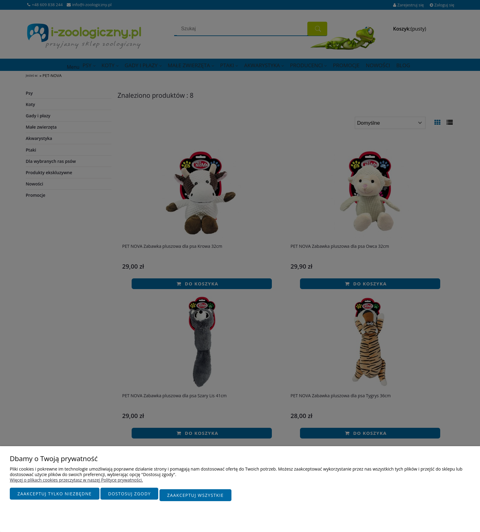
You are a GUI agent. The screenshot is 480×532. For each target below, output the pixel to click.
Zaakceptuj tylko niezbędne (54, 497)
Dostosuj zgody (129, 497)
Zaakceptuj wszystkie (195, 497)
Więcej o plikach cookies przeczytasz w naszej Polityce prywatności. (76, 483)
